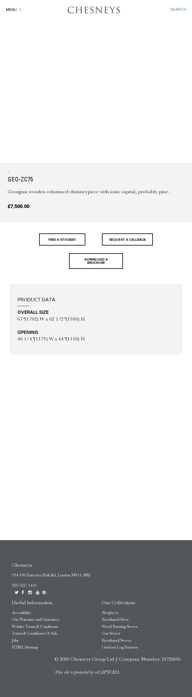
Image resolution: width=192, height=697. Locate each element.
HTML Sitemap (25, 647)
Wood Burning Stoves (119, 626)
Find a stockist (62, 240)
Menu (11, 10)
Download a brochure (96, 261)
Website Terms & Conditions (35, 626)
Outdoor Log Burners (119, 647)
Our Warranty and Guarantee (36, 619)
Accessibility (21, 612)
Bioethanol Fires (115, 619)
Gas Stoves (111, 633)
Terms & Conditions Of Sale (35, 633)
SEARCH (178, 10)
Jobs (15, 640)
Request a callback (127, 240)
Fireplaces (110, 612)
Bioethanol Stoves (116, 640)
